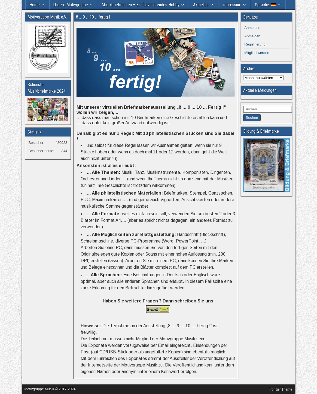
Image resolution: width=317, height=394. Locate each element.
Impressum (231, 4)
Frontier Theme (280, 389)
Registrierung (254, 44)
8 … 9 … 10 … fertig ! (93, 17)
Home (34, 4)
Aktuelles (201, 4)
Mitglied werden (256, 53)
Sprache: (265, 4)
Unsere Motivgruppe (70, 4)
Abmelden (252, 36)
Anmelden (252, 28)
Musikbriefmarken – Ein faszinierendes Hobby (140, 4)
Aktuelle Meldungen (259, 90)
